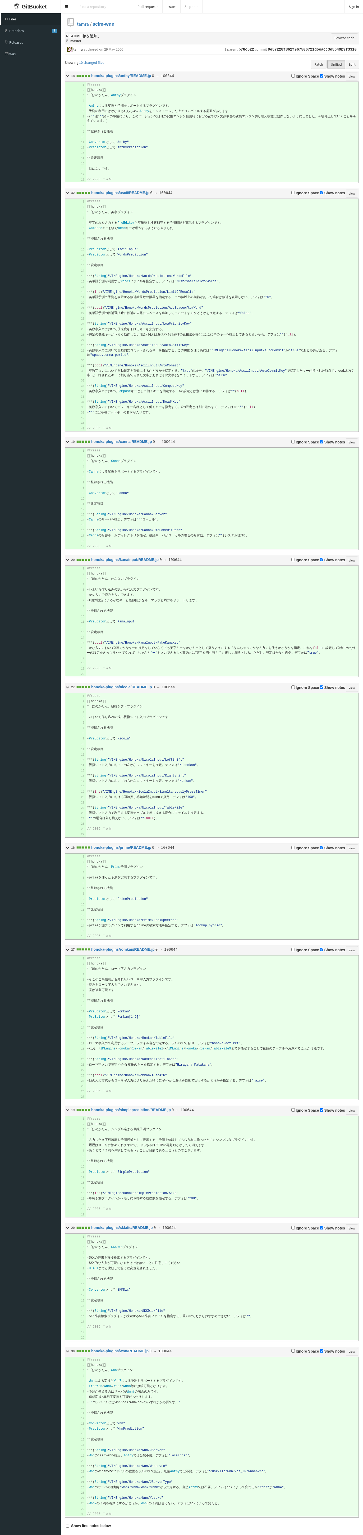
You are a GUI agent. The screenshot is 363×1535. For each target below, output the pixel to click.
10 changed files (91, 62)
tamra (83, 24)
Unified (336, 64)
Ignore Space (305, 76)
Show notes (332, 76)
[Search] (103, 6)
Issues (171, 6)
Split (352, 64)
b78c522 (246, 49)
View (352, 76)
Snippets (191, 6)
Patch (318, 64)
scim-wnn (103, 24)
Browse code (344, 37)
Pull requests (147, 6)
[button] (66, 6)
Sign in (354, 6)
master (75, 41)
